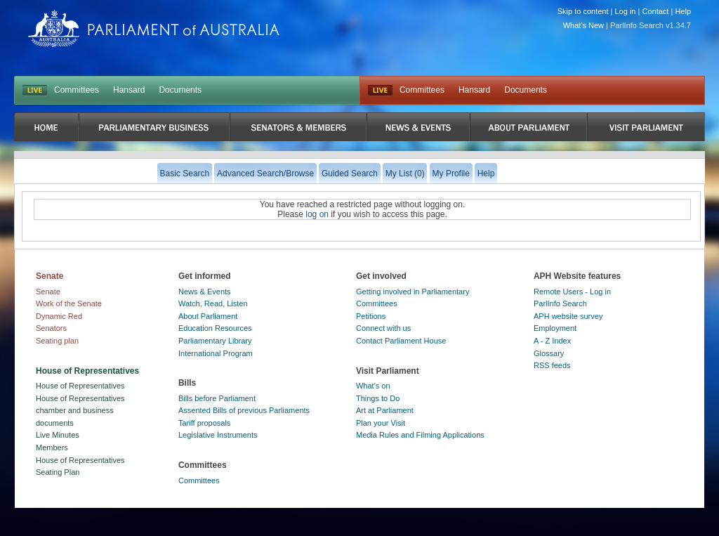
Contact (655, 11)
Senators (51, 328)
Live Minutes (57, 435)
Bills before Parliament (217, 398)
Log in (625, 11)
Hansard (129, 90)
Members (52, 447)
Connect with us (383, 328)
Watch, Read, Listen (213, 303)
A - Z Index (552, 340)
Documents (180, 90)
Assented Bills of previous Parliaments (244, 410)
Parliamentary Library (215, 340)
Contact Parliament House (401, 340)
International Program (215, 353)
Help (683, 11)
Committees (76, 90)
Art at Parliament (385, 410)
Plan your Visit (380, 423)
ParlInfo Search (560, 303)
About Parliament (207, 316)
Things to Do (378, 398)
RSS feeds (552, 365)
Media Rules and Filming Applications (420, 435)
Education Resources (215, 328)
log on (317, 214)
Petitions (370, 316)
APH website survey (568, 316)
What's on (373, 385)
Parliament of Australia (153, 28)
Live (380, 90)
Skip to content (583, 11)
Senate (48, 291)
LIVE (34, 90)
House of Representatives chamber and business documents (80, 410)
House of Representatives (80, 385)
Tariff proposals (204, 423)
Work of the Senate (69, 303)
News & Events (204, 291)
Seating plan (57, 340)
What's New (583, 25)
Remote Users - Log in (572, 291)
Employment (555, 328)
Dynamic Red (59, 316)
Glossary (549, 353)
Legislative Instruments (218, 435)
